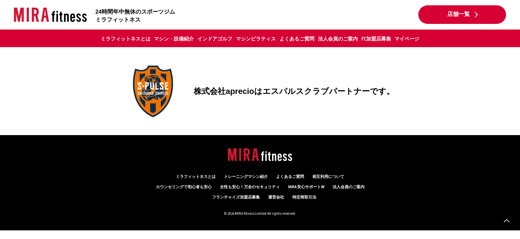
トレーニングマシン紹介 (246, 177)
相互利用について (328, 177)
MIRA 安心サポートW (306, 187)
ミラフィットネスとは (126, 38)
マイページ (406, 38)
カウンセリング (184, 187)
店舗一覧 (458, 14)
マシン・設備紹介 (174, 38)
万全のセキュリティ (250, 187)
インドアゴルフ (214, 38)
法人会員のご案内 (338, 38)
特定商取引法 (304, 197)
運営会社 (276, 197)
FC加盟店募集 (376, 38)
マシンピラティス (256, 38)
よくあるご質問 (296, 38)
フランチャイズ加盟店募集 (236, 197)
